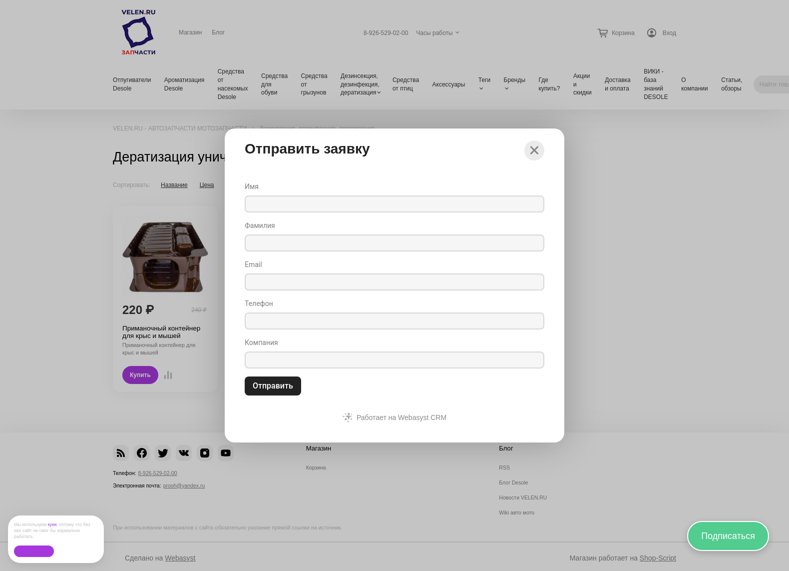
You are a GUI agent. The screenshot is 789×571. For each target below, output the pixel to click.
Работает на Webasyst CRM (401, 417)
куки (52, 524)
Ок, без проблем (33, 551)
